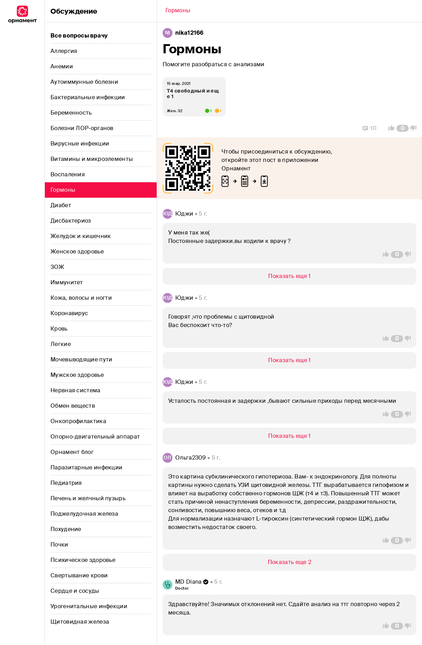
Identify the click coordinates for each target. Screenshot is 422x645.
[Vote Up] (389, 128)
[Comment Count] (402, 128)
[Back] (178, 11)
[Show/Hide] (289, 276)
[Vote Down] (415, 128)
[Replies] (369, 128)
